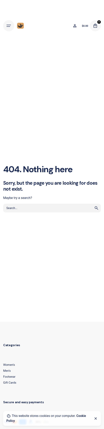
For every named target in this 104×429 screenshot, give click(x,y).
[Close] (96, 418)
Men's (7, 371)
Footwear (9, 376)
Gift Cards (9, 382)
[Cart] (95, 25)
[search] (96, 208)
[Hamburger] (8, 25)
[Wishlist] (74, 25)
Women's (9, 365)
